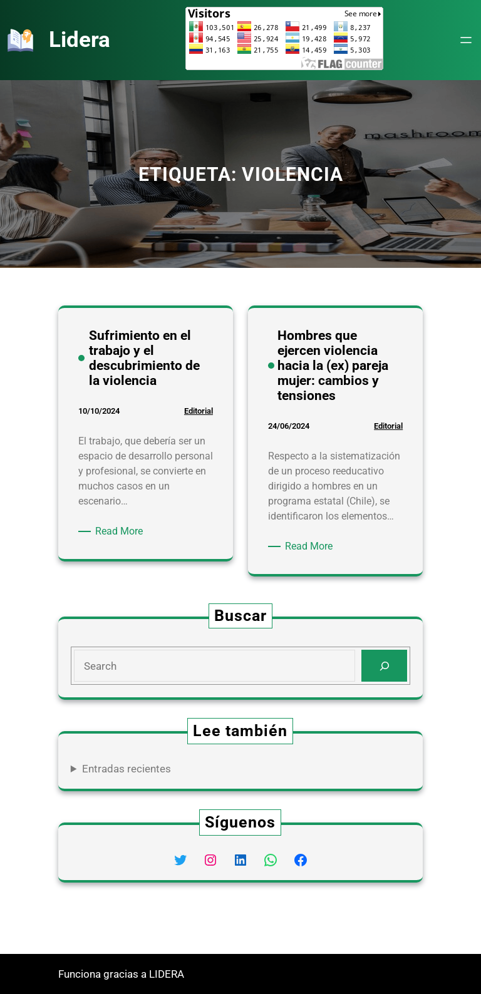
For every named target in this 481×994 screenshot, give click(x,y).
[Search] (384, 666)
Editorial (198, 411)
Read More (121, 531)
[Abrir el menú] (466, 40)
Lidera (79, 39)
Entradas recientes (126, 768)
